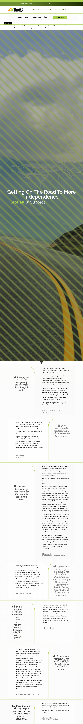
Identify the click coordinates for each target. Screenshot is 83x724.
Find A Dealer (60, 19)
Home (34, 10)
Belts (55, 28)
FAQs (51, 10)
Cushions (64, 28)
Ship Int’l (57, 10)
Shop (39, 10)
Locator (46, 10)
